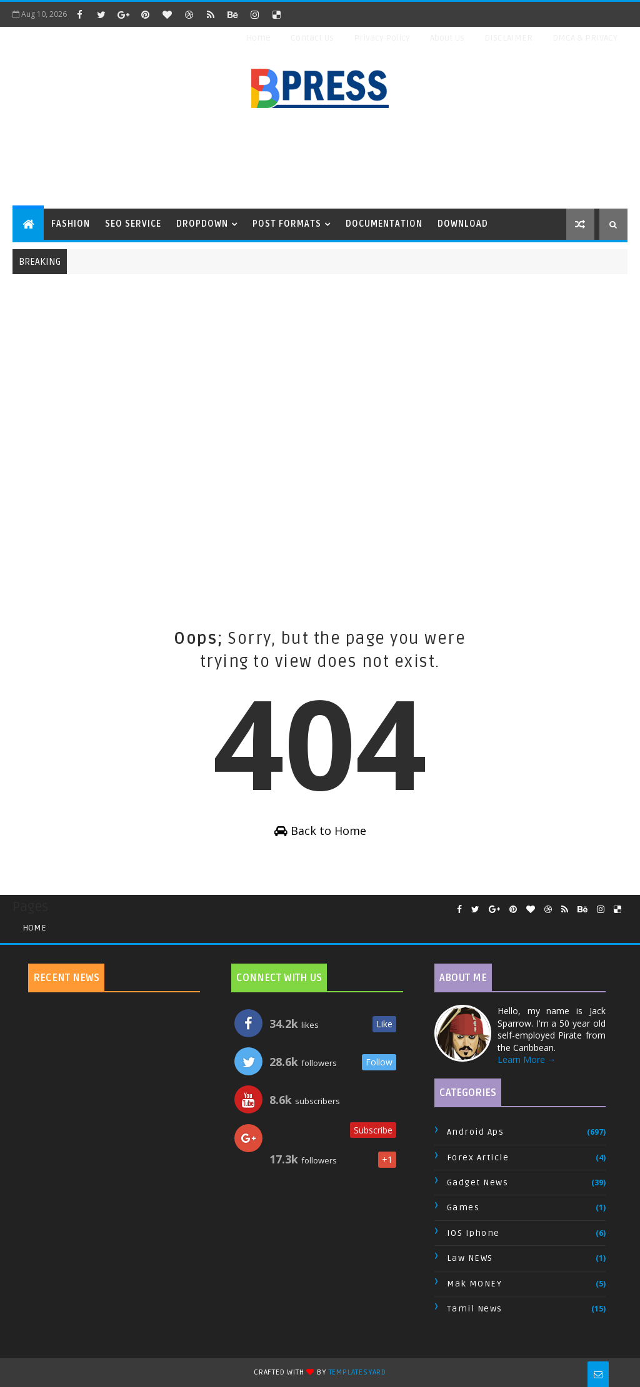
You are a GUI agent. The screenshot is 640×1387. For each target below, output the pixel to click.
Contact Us (312, 37)
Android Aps (475, 1132)
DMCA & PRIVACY (585, 37)
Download (463, 224)
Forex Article (478, 1157)
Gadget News (478, 1182)
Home (258, 37)
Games (463, 1207)
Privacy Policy (382, 37)
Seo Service (133, 224)
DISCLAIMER (508, 37)
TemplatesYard (357, 1372)
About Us (447, 37)
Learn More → (527, 1059)
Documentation (384, 224)
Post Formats (286, 224)
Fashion (70, 224)
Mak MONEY (474, 1283)
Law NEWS (470, 1258)
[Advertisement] (320, 159)
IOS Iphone (473, 1233)
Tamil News (474, 1308)
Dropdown (202, 224)
